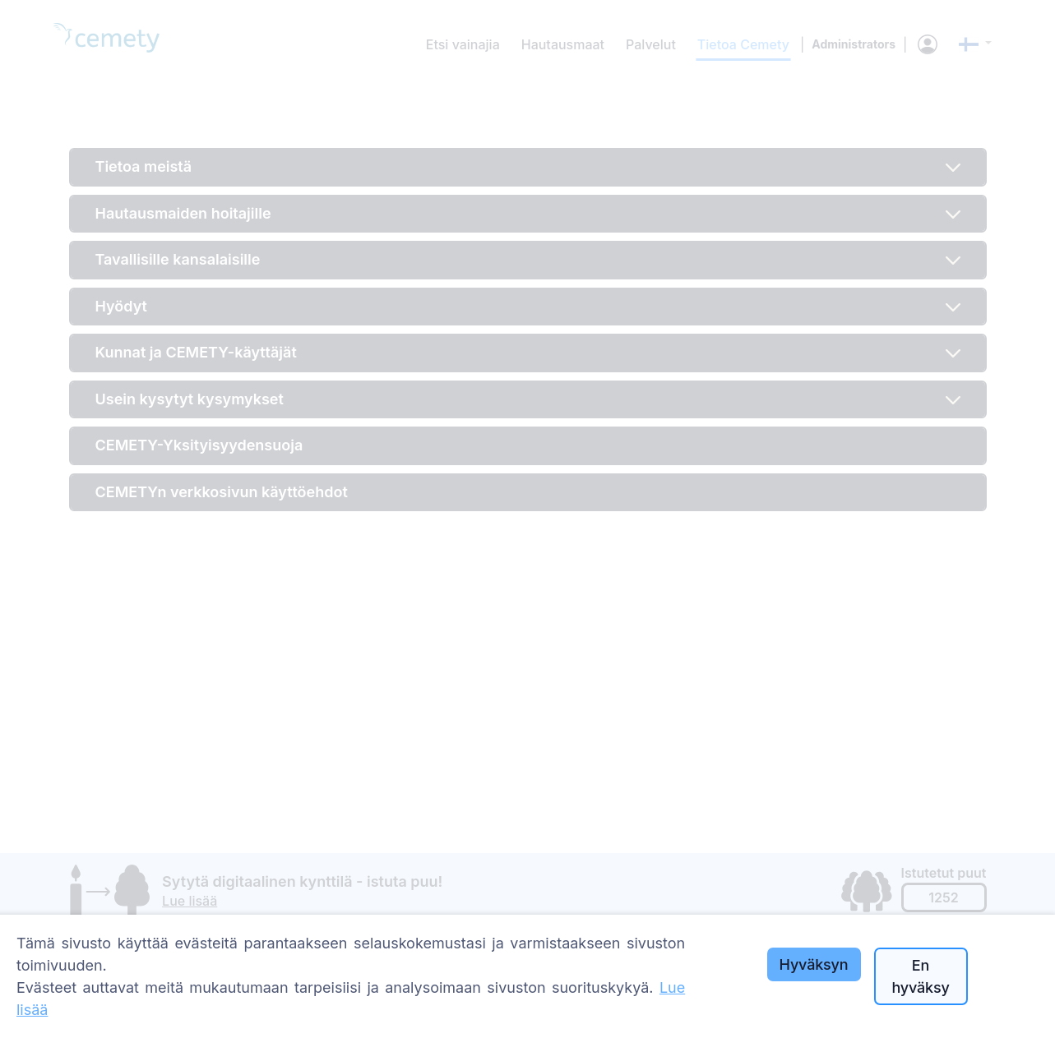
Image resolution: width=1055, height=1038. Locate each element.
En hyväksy (920, 976)
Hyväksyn (814, 964)
